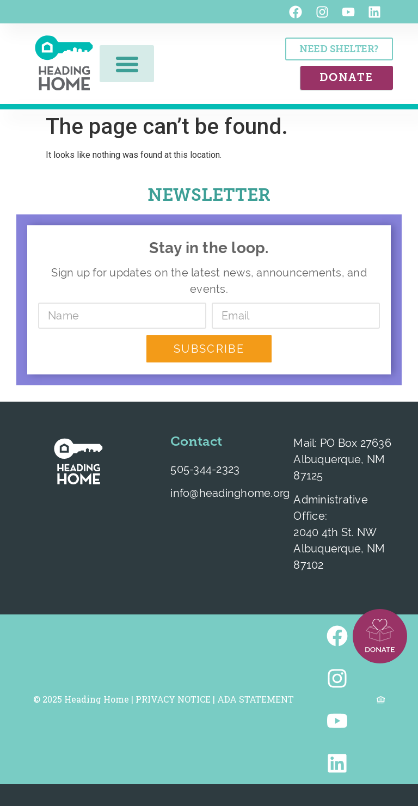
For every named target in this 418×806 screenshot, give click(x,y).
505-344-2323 (204, 469)
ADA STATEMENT (255, 699)
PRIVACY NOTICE (173, 699)
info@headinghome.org (230, 493)
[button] (127, 63)
